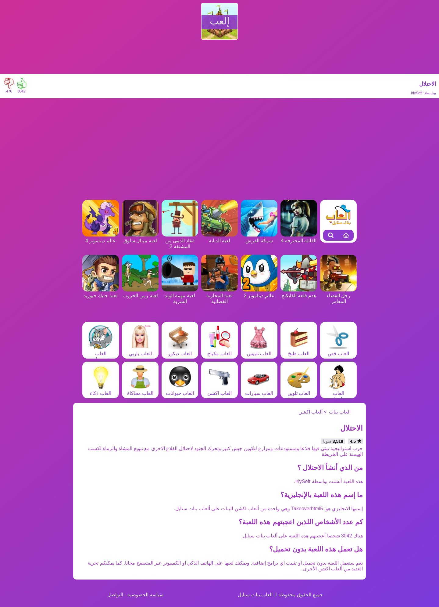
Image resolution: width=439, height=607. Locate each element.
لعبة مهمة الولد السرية (180, 295)
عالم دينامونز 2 (259, 292)
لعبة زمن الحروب (140, 292)
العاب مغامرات (338, 393)
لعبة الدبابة (219, 237)
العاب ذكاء (100, 390)
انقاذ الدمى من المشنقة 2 (180, 240)
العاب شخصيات (100, 353)
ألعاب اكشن (310, 411)
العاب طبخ (299, 350)
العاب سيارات (259, 390)
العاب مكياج (219, 350)
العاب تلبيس (259, 350)
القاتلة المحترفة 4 (298, 237)
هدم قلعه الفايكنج (298, 292)
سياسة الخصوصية (145, 594)
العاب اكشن (219, 390)
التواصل (115, 594)
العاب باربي (140, 350)
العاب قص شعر (338, 353)
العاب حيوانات (180, 390)
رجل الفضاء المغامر (338, 295)
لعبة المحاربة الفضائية (219, 295)
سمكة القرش (259, 237)
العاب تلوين (299, 390)
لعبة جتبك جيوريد (100, 292)
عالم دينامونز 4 (100, 237)
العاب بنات (339, 411)
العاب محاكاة (140, 390)
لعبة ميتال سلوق (140, 237)
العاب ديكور (180, 350)
